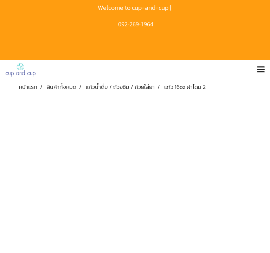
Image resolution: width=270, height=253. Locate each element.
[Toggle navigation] (261, 70)
